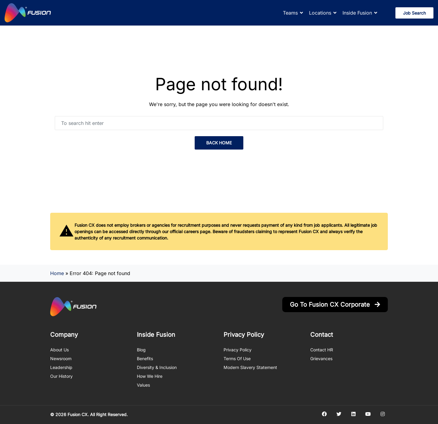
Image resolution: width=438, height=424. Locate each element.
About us (59, 349)
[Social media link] (324, 413)
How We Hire (149, 376)
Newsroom (60, 358)
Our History (61, 376)
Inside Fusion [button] (357, 13)
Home (57, 273)
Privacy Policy (238, 349)
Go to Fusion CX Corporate (335, 304)
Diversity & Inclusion (157, 367)
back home (219, 142)
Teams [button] (290, 13)
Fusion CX (78, 414)
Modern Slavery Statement (250, 367)
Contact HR (321, 349)
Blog (141, 349)
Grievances (321, 358)
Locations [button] (320, 13)
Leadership (61, 367)
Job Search (414, 13)
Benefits (145, 358)
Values (143, 385)
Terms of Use (237, 358)
